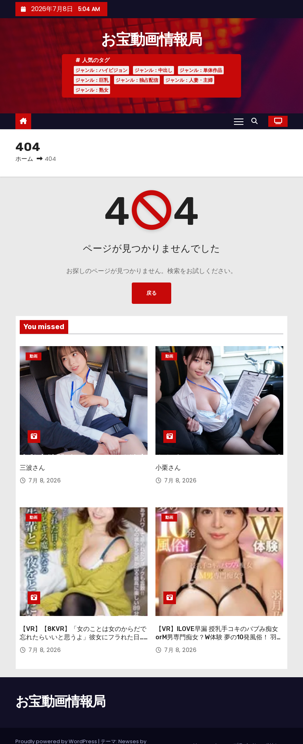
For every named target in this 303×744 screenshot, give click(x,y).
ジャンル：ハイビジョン (101, 70)
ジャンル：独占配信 (137, 80)
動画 (33, 356)
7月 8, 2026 (44, 471)
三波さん (32, 458)
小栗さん (168, 458)
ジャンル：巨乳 (91, 80)
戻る (151, 293)
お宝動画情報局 (151, 39)
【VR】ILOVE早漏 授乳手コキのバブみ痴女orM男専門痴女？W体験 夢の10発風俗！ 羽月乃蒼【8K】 (219, 618)
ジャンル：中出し (153, 70)
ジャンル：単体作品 (201, 70)
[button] (256, 121)
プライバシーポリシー (258, 726)
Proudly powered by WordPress (56, 722)
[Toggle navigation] (238, 121)
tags (221, 726)
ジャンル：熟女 (91, 90)
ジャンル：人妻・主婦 (189, 80)
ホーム (24, 158)
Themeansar (32, 730)
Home (201, 726)
